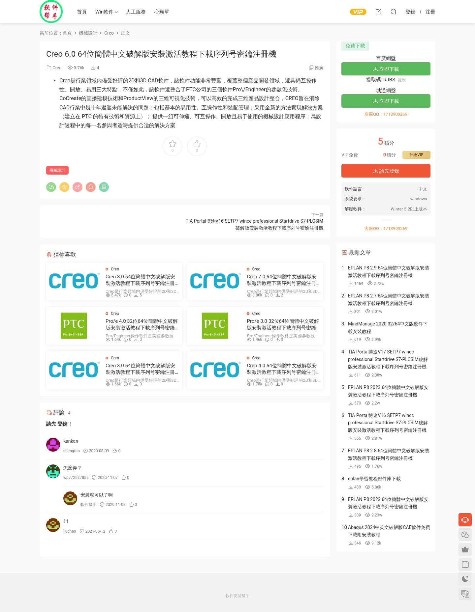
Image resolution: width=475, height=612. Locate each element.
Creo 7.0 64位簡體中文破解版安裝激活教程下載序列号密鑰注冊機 (281, 280)
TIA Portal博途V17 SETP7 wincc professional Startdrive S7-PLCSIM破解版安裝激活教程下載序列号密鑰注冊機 (388, 359)
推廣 (319, 67)
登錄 (62, 424)
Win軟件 (104, 12)
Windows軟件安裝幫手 (51, 11)
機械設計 (57, 170)
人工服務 (136, 12)
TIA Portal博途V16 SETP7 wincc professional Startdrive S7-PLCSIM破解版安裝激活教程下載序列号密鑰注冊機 (388, 423)
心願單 (161, 12)
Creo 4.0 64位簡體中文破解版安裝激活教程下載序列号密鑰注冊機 (281, 369)
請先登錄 (386, 171)
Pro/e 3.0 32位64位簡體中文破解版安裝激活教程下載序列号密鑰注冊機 (283, 324)
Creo (56, 67)
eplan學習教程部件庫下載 (374, 478)
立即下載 (386, 69)
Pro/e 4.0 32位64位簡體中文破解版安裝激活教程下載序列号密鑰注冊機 (142, 324)
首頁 (82, 12)
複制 (402, 80)
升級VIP (416, 155)
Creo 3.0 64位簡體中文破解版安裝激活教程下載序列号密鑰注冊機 (140, 369)
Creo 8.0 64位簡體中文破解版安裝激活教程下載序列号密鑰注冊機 (140, 280)
